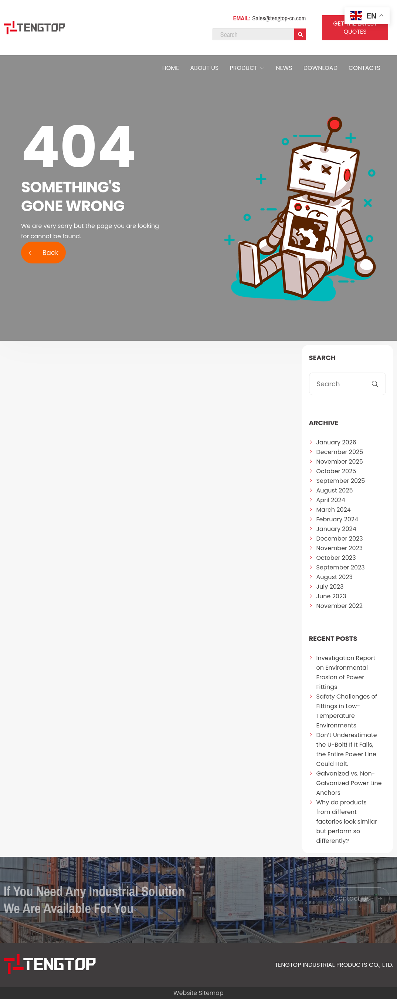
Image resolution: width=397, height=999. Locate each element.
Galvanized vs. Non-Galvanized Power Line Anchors (349, 783)
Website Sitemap (198, 993)
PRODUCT (243, 68)
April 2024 (330, 500)
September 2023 (340, 567)
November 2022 (339, 606)
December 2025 (339, 452)
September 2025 (340, 481)
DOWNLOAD (320, 68)
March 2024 (333, 509)
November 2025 (339, 461)
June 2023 (331, 596)
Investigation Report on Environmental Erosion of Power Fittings (346, 672)
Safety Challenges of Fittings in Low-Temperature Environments (346, 711)
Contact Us (357, 898)
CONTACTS (364, 68)
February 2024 (337, 519)
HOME (170, 68)
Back (43, 252)
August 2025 (334, 490)
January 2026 (336, 442)
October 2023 (336, 558)
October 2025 (336, 471)
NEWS (284, 68)
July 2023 (330, 586)
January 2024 (336, 529)
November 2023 (339, 548)
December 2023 (339, 538)
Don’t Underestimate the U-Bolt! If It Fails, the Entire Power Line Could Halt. (346, 749)
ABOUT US (204, 68)
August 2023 (334, 577)
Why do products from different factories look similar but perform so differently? (346, 821)
